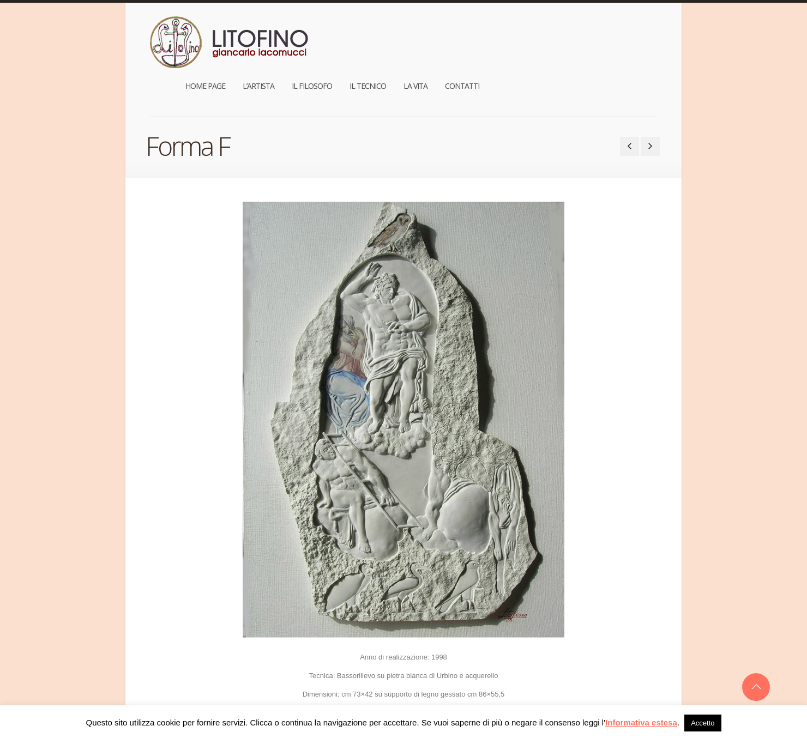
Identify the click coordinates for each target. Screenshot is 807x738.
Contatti (634, 34)
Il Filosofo (483, 34)
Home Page (377, 34)
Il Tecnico (539, 34)
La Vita (587, 34)
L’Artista (430, 34)
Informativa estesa (641, 722)
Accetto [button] (702, 723)
